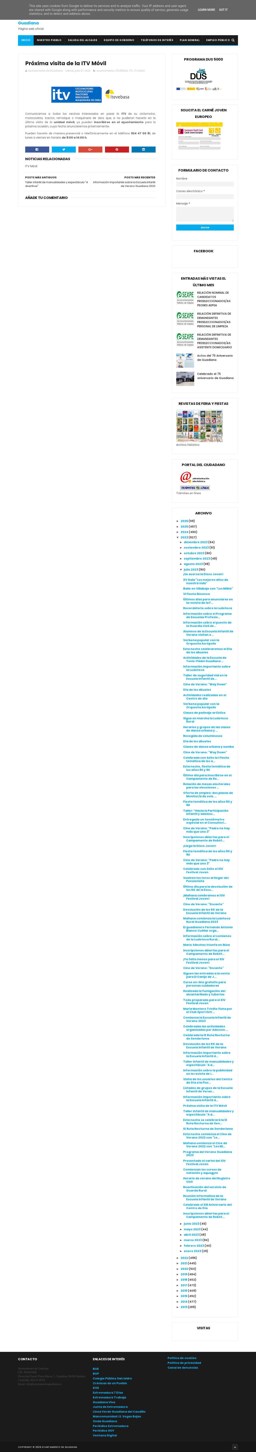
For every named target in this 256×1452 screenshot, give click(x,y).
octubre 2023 (194, 553)
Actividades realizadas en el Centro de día (204, 697)
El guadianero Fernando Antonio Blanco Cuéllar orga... (208, 929)
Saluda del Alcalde (82, 40)
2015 (184, 1296)
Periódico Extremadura (110, 1426)
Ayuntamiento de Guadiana (36, 20)
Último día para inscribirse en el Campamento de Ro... (207, 777)
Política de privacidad (184, 1363)
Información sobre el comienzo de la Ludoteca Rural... (207, 937)
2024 (185, 532)
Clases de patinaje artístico (204, 713)
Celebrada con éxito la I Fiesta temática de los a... (206, 759)
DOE (96, 1388)
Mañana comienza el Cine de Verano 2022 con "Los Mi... (205, 1145)
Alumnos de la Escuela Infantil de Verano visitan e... (208, 633)
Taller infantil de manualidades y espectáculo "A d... (208, 1063)
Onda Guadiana (105, 1421)
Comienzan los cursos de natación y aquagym (202, 1171)
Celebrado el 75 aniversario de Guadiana (215, 376)
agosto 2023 (193, 564)
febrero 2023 (194, 1246)
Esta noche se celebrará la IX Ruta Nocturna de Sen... (205, 1121)
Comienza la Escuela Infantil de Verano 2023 (207, 1019)
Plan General (190, 40)
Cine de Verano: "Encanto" (203, 904)
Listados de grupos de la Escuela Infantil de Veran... (208, 1089)
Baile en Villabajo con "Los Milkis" (208, 589)
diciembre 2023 (196, 542)
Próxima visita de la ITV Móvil (205, 1106)
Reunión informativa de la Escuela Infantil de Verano (204, 1197)
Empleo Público (218, 40)
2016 (184, 1291)
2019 (184, 1274)
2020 (185, 1269)
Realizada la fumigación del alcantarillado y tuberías (204, 992)
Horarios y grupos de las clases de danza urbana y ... (206, 728)
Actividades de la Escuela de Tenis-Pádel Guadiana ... (204, 659)
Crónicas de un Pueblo (110, 1383)
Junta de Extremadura (110, 1407)
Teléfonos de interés (157, 40)
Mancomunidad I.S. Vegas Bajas (117, 1416)
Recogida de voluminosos (202, 736)
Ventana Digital (105, 1435)
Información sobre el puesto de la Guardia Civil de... (207, 624)
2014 (184, 1302)
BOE (96, 1369)
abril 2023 (191, 1235)
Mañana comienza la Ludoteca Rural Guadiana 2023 (206, 920)
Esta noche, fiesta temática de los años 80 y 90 (206, 768)
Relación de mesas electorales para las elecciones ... (206, 785)
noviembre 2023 (196, 548)
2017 (184, 1285)
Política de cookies (182, 1358)
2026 (185, 521)
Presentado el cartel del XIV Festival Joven (204, 1162)
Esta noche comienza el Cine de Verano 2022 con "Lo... (207, 1136)
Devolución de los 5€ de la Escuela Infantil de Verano (204, 911)
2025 (185, 527)
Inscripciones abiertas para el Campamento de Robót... (206, 838)
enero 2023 (193, 1251)
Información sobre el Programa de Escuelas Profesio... (207, 615)
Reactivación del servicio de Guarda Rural (204, 1189)
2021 (184, 1263)
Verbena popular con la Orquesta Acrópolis (201, 642)
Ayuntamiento (105, 70)
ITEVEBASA (121, 70)
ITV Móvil (139, 70)
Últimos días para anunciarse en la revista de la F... (208, 601)
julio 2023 (191, 570)
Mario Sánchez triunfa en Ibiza (206, 945)
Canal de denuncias (183, 1368)
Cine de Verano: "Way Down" (205, 684)
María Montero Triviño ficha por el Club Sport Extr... (207, 1010)
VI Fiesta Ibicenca (196, 594)
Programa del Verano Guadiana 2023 (207, 1153)
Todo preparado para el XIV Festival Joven (204, 1001)
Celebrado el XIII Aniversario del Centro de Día (207, 1206)
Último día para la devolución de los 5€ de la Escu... (208, 888)
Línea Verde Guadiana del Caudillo (119, 1412)
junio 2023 (192, 1224)
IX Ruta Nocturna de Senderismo (208, 1129)
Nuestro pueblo (49, 40)
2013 (184, 1307)
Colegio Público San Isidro (112, 1378)
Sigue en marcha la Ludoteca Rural (205, 720)
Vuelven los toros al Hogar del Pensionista (206, 879)
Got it (223, 9)
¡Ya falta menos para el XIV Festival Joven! (203, 961)
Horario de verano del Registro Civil (206, 1180)
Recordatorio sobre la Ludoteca (207, 608)
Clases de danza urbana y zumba (208, 747)
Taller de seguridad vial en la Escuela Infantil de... (205, 677)
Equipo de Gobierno (119, 40)
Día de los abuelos (197, 690)
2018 (184, 1280)
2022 (185, 1258)
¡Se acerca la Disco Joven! (203, 574)
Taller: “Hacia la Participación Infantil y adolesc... (205, 812)
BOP (96, 1374)
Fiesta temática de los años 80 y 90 (207, 803)
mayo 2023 (192, 1229)
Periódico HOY (103, 1431)
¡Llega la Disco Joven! (199, 846)
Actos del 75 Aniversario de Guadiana (215, 358)
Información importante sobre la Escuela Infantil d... (207, 1054)
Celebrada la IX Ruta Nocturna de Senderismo (206, 1037)
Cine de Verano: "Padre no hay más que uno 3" (206, 830)
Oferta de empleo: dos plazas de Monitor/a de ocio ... (208, 794)
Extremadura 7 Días (108, 1393)
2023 (185, 537)
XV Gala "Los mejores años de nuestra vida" (205, 581)
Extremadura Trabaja (109, 1397)
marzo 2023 (193, 1240)
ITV (131, 70)
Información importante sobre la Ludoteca (207, 668)
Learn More (206, 9)
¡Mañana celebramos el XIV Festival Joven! (204, 897)
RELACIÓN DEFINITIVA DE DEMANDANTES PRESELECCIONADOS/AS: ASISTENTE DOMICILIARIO (214, 341)
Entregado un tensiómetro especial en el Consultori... (204, 821)
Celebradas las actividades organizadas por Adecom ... (205, 1028)
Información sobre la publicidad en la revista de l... (207, 1072)
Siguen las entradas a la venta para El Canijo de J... (206, 975)
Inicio (25, 40)
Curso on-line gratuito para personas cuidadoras (204, 984)
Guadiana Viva (104, 1402)
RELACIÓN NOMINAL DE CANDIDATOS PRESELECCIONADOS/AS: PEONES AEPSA (214, 299)
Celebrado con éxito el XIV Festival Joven (203, 870)
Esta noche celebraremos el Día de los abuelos (207, 650)
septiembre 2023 (197, 559)
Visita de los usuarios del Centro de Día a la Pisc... (207, 1081)
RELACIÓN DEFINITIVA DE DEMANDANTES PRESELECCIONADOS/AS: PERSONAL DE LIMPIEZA (214, 320)
